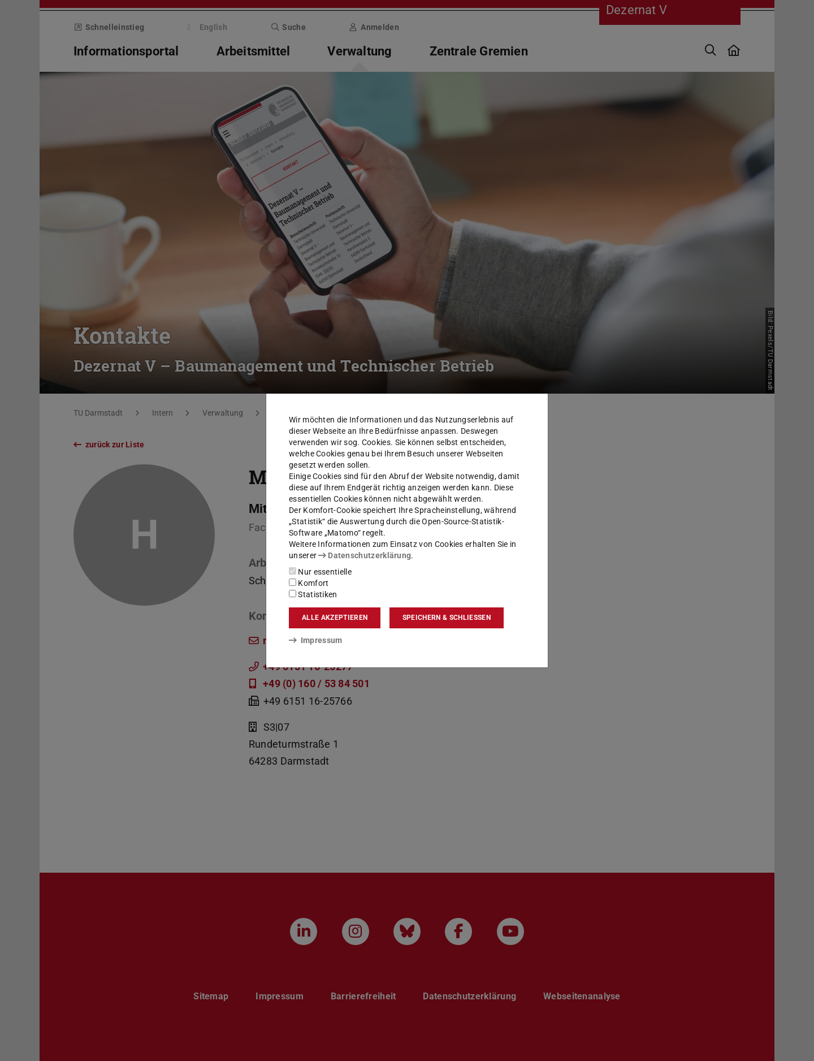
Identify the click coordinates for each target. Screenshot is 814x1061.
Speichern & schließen (446, 618)
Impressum (316, 640)
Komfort (308, 583)
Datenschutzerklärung (364, 555)
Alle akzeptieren (334, 618)
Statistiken (313, 594)
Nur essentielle (320, 571)
